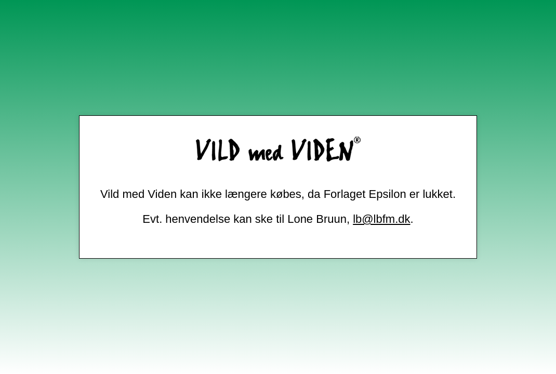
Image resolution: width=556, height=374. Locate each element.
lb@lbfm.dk (381, 218)
